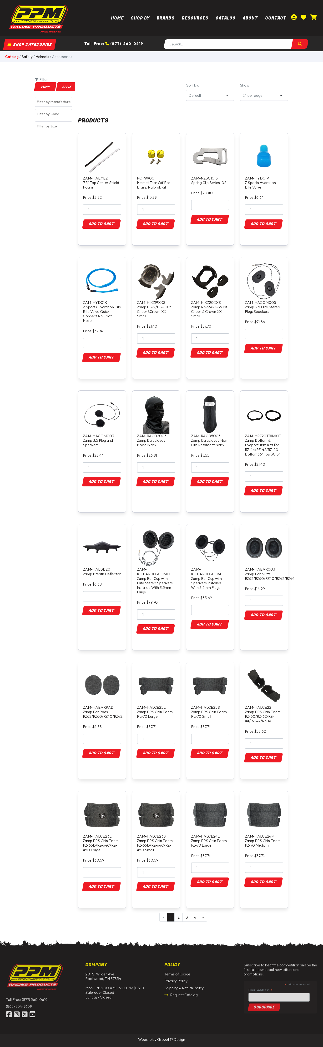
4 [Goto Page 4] (195, 917)
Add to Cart (101, 224)
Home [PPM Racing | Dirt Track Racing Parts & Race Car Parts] (117, 18)
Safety (27, 56)
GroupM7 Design (171, 1039)
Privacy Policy (175, 977)
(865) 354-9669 (19, 1002)
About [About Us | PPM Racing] (250, 18)
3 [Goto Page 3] (187, 917)
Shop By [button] (140, 18)
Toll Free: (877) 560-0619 (26, 995)
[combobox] (53, 102)
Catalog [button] (226, 18)
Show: (245, 85)
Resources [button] (195, 18)
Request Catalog (181, 991)
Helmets (42, 56)
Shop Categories (30, 45)
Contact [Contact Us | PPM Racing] (275, 18)
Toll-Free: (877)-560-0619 (113, 43)
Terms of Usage (177, 970)
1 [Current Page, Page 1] (170, 917)
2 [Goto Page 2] (178, 917)
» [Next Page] (203, 917)
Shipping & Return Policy (184, 984)
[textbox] (54, 101)
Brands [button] (166, 18)
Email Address (260, 986)
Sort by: (192, 85)
